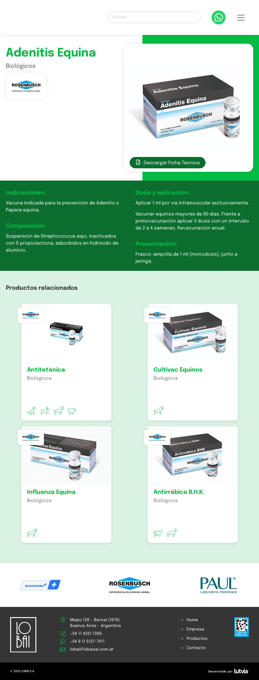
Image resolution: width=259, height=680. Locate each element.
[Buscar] (154, 17)
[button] (240, 19)
